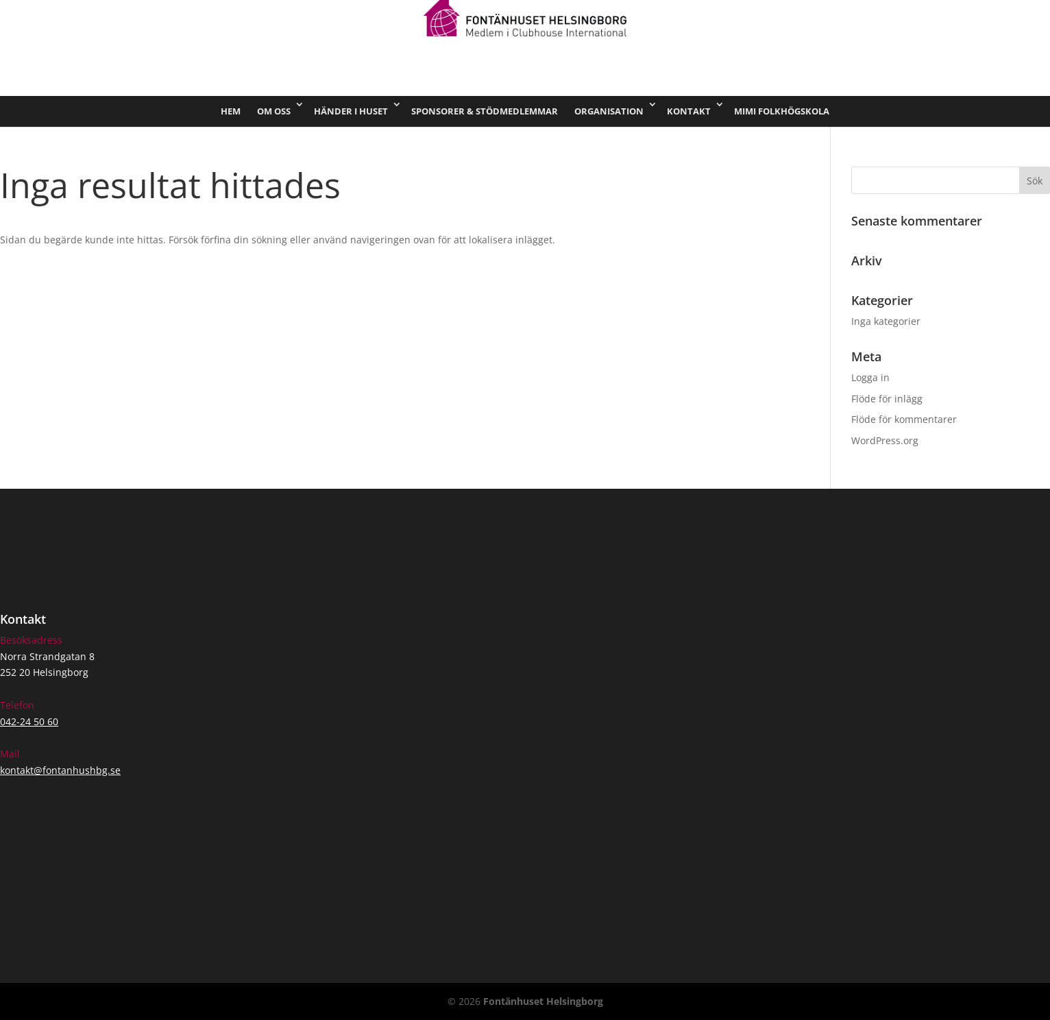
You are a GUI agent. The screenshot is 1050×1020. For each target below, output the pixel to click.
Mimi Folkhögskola (781, 111)
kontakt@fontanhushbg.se (60, 770)
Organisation (609, 111)
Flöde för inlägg (887, 398)
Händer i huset (351, 111)
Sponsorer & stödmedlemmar (484, 111)
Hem (231, 111)
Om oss (274, 111)
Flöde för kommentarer (904, 419)
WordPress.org (884, 440)
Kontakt (689, 111)
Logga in (870, 377)
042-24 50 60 (29, 721)
